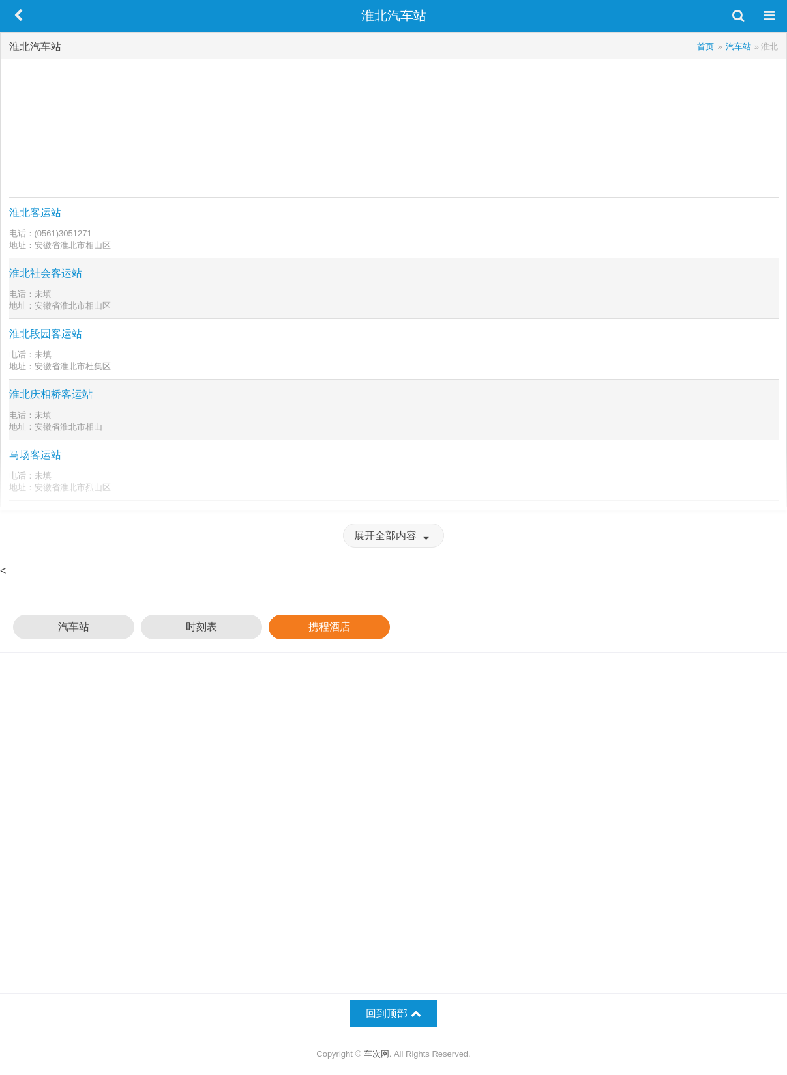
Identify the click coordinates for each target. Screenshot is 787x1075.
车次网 (376, 1054)
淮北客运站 (35, 212)
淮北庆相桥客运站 (51, 394)
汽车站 (73, 626)
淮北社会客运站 (45, 273)
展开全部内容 (393, 535)
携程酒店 (329, 626)
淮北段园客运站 (45, 333)
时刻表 (201, 626)
